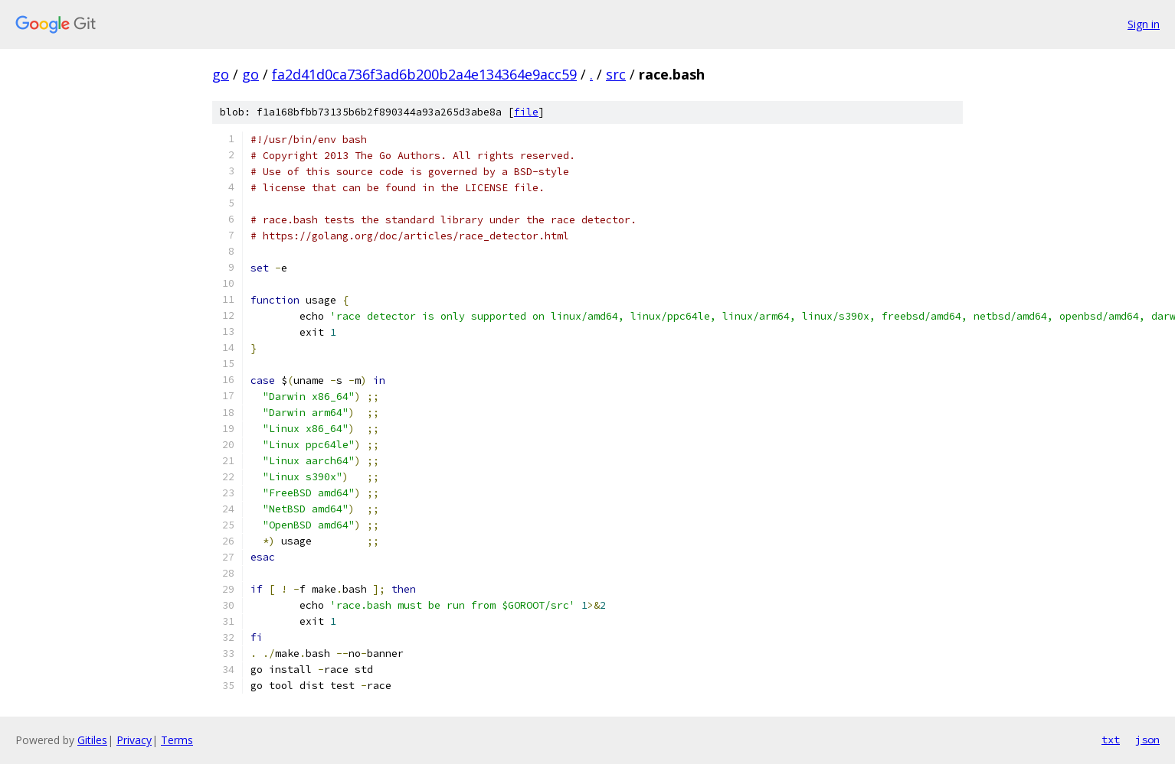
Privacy (134, 740)
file (526, 112)
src (616, 74)
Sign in (1144, 24)
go (220, 74)
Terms (177, 740)
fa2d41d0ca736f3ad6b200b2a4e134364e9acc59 (424, 74)
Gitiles (92, 740)
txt (1110, 739)
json (1147, 739)
